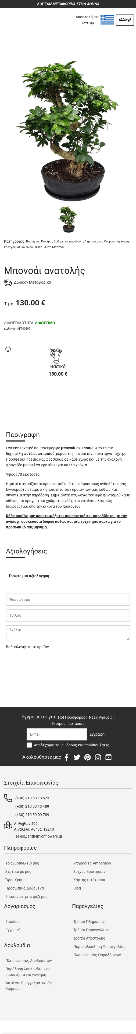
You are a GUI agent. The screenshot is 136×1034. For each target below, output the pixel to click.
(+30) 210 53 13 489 (32, 806)
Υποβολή (16, 661)
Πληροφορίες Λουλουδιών (28, 960)
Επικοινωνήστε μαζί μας (26, 896)
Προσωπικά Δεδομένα (24, 888)
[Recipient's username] (57, 734)
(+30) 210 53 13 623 (32, 798)
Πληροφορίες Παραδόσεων (97, 955)
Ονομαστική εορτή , (117, 241)
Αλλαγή (125, 20)
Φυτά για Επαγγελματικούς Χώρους (28, 986)
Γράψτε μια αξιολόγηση (29, 576)
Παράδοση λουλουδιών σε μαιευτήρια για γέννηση (28, 972)
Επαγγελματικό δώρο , (19, 247)
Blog (77, 888)
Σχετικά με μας (18, 871)
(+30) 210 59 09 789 (32, 815)
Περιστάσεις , (93, 241)
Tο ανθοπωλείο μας (22, 863)
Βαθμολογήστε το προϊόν (27, 647)
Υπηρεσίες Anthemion (92, 863)
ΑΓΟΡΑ (58, 400)
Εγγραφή (12, 930)
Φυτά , (39, 247)
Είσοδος (12, 921)
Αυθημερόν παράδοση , (69, 241)
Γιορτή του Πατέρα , (39, 241)
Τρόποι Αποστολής (89, 938)
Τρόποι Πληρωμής (89, 921)
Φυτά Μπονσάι (54, 247)
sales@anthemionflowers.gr (38, 836)
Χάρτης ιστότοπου (89, 880)
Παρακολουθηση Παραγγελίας (99, 946)
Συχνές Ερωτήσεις (89, 871)
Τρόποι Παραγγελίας (91, 930)
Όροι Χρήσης (16, 880)
